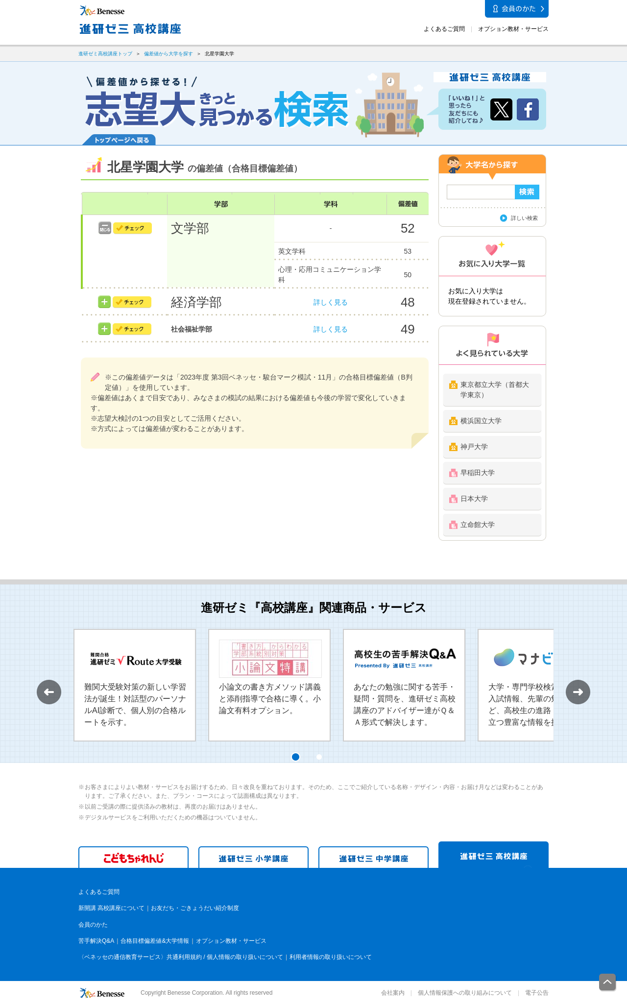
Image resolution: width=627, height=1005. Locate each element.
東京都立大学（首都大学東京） (494, 390)
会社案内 (393, 992)
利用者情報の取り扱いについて (330, 957)
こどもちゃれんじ (133, 857)
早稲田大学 (477, 473)
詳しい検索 (524, 218)
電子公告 (537, 992)
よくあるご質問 (444, 28)
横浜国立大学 (481, 421)
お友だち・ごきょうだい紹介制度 (195, 908)
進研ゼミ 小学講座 (253, 857)
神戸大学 (474, 447)
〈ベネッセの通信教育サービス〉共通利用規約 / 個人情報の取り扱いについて (180, 957)
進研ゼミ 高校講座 (493, 854)
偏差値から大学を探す (168, 53)
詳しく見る (331, 302)
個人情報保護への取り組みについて (465, 992)
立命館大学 (477, 524)
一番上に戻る (608, 983)
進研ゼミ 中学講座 (373, 857)
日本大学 (474, 498)
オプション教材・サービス (513, 28)
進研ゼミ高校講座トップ (105, 53)
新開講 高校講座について (111, 908)
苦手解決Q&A (96, 940)
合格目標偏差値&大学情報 (155, 940)
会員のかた (93, 924)
